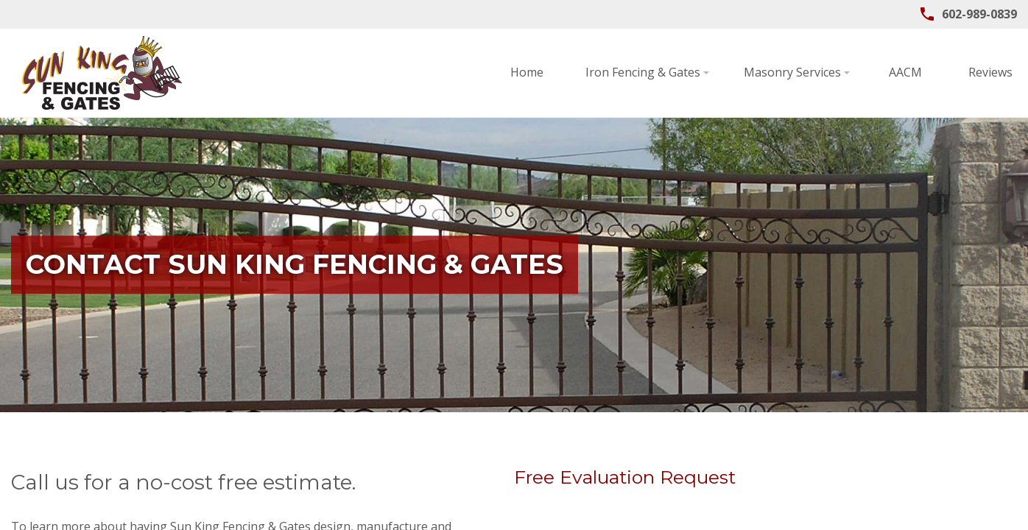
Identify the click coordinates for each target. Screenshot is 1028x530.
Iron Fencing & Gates (463, 72)
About (892, 72)
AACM (721, 72)
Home (342, 72)
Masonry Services (613, 72)
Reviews (806, 72)
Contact (976, 72)
